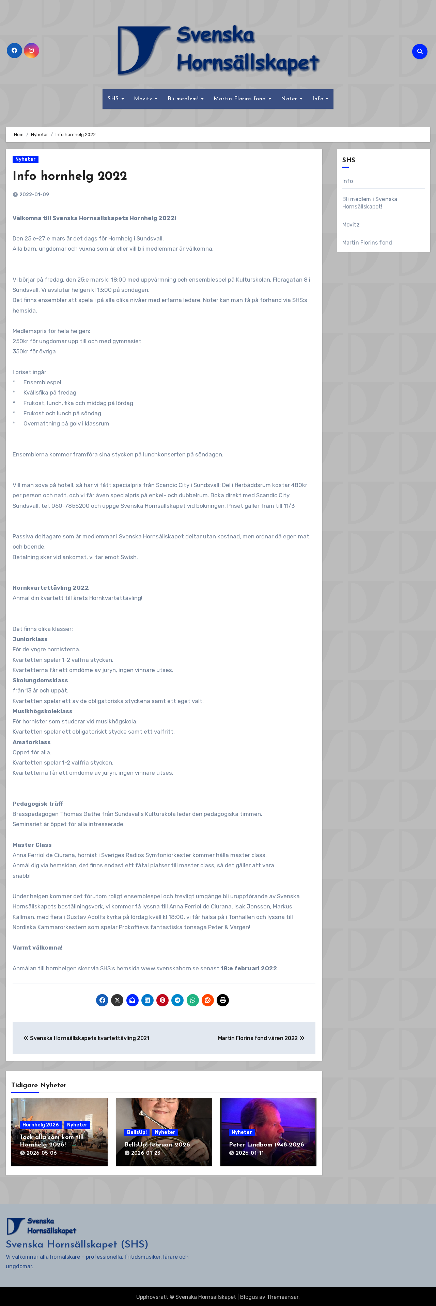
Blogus (249, 1295)
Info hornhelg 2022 (72, 176)
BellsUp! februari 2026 (157, 1145)
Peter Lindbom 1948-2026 (266, 1145)
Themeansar (282, 1295)
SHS (114, 99)
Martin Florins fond (241, 99)
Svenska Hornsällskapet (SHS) (77, 1243)
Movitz (144, 99)
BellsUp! (137, 1132)
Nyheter (25, 159)
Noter (290, 99)
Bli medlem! (184, 99)
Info (318, 99)
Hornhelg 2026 (40, 1125)
